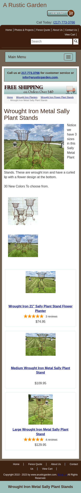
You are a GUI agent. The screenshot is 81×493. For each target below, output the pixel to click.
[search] (51, 41)
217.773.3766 (30, 72)
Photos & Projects (24, 30)
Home (9, 30)
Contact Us (71, 30)
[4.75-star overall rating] (40, 440)
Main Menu (17, 57)
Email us (62, 474)
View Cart (70, 34)
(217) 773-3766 (64, 22)
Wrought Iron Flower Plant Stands (57, 97)
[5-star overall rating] (40, 316)
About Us (57, 30)
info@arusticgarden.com (40, 77)
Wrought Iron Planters (26, 97)
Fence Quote (43, 30)
